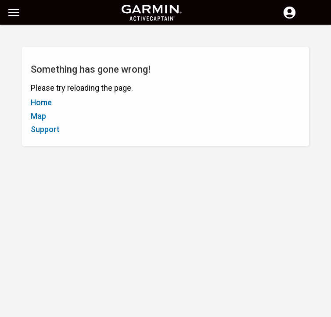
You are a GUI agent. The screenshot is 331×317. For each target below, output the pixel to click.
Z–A (33, 78)
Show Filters (26, 58)
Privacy (145, 309)
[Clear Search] (162, 38)
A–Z (13, 78)
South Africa (179, 309)
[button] (320, 277)
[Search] (74, 37)
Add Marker (148, 78)
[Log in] (289, 17)
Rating (55, 78)
